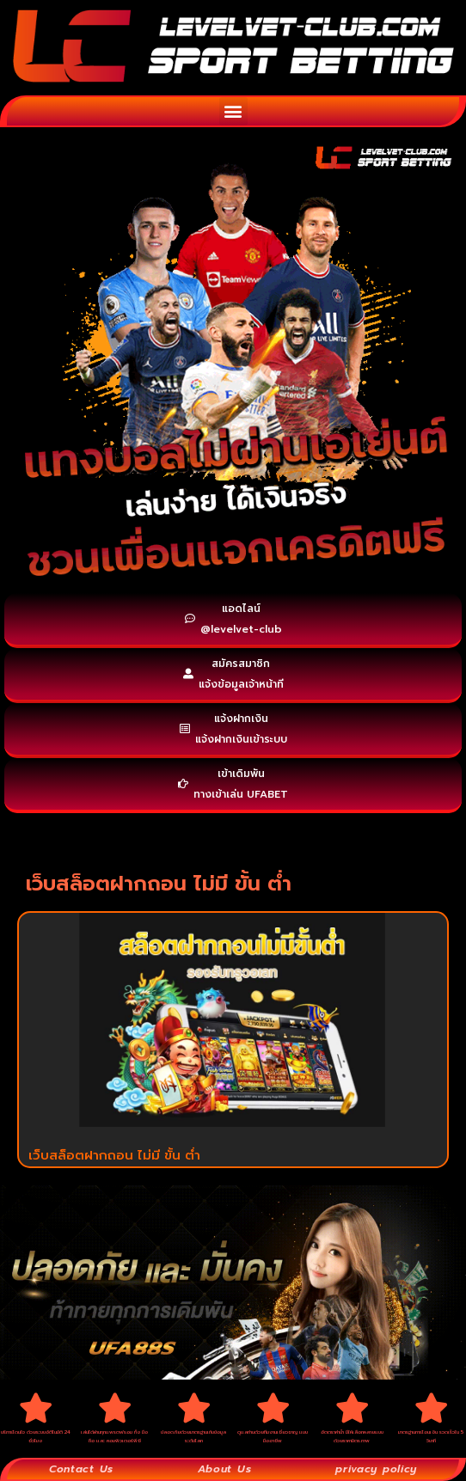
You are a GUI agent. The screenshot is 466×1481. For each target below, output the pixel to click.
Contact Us (81, 1469)
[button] (233, 111)
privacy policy (376, 1469)
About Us (225, 1469)
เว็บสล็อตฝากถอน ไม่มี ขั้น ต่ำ (114, 1155)
